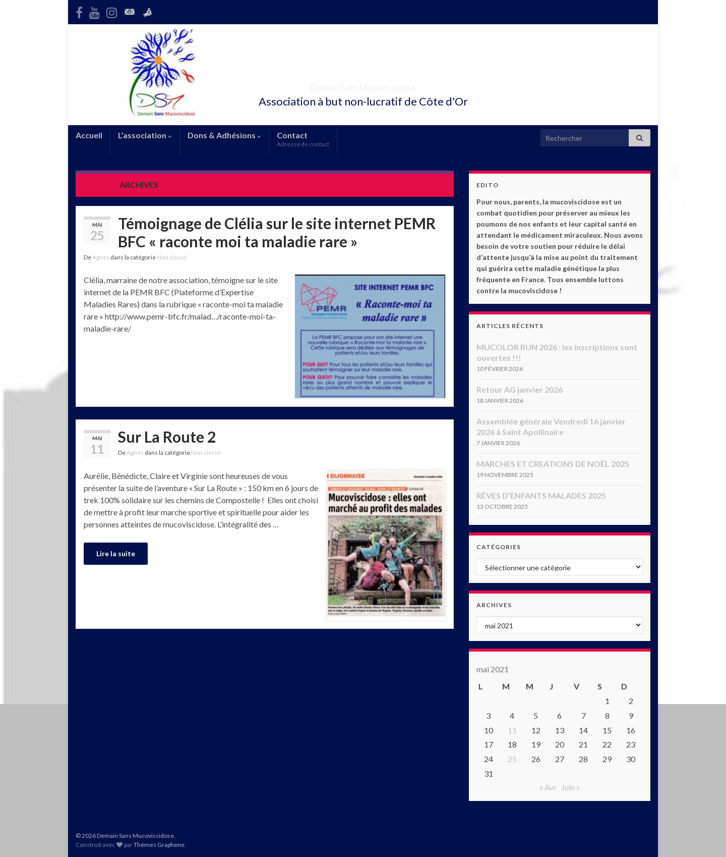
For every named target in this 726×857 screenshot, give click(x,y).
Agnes (100, 257)
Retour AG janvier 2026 (519, 389)
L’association (145, 135)
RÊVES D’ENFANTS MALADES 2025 (541, 495)
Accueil (89, 135)
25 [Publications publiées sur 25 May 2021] (512, 759)
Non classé (172, 257)
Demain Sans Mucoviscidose (363, 84)
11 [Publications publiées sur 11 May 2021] (512, 730)
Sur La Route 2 (167, 436)
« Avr (548, 787)
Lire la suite (115, 553)
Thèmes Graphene (159, 844)
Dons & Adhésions (224, 135)
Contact (303, 139)
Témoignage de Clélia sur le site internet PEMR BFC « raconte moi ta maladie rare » (277, 232)
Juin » (570, 787)
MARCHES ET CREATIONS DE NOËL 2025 (552, 463)
